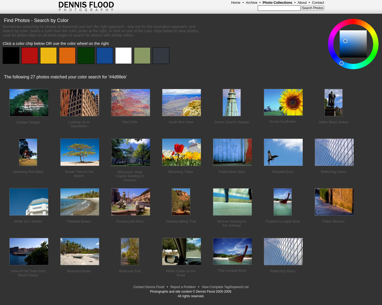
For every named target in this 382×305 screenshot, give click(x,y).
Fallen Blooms (333, 221)
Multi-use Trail (130, 271)
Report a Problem (183, 287)
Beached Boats (79, 271)
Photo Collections (278, 3)
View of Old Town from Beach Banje (28, 273)
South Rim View (180, 122)
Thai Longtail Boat (232, 270)
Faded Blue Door (232, 172)
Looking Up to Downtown (79, 124)
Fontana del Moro (130, 221)
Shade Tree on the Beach (79, 174)
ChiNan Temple (28, 122)
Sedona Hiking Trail (181, 221)
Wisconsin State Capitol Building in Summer (130, 176)
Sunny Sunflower (282, 121)
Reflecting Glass (333, 172)
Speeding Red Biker (28, 172)
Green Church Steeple (231, 122)
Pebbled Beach (79, 221)
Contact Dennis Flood (148, 287)
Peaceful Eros (283, 172)
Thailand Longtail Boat (282, 221)
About (302, 3)
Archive (251, 3)
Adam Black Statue (334, 122)
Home (236, 3)
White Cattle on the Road (181, 273)
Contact (318, 3)
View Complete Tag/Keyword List (225, 287)
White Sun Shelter (28, 221)
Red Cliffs (129, 122)
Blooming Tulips (180, 172)
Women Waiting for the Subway (231, 223)
